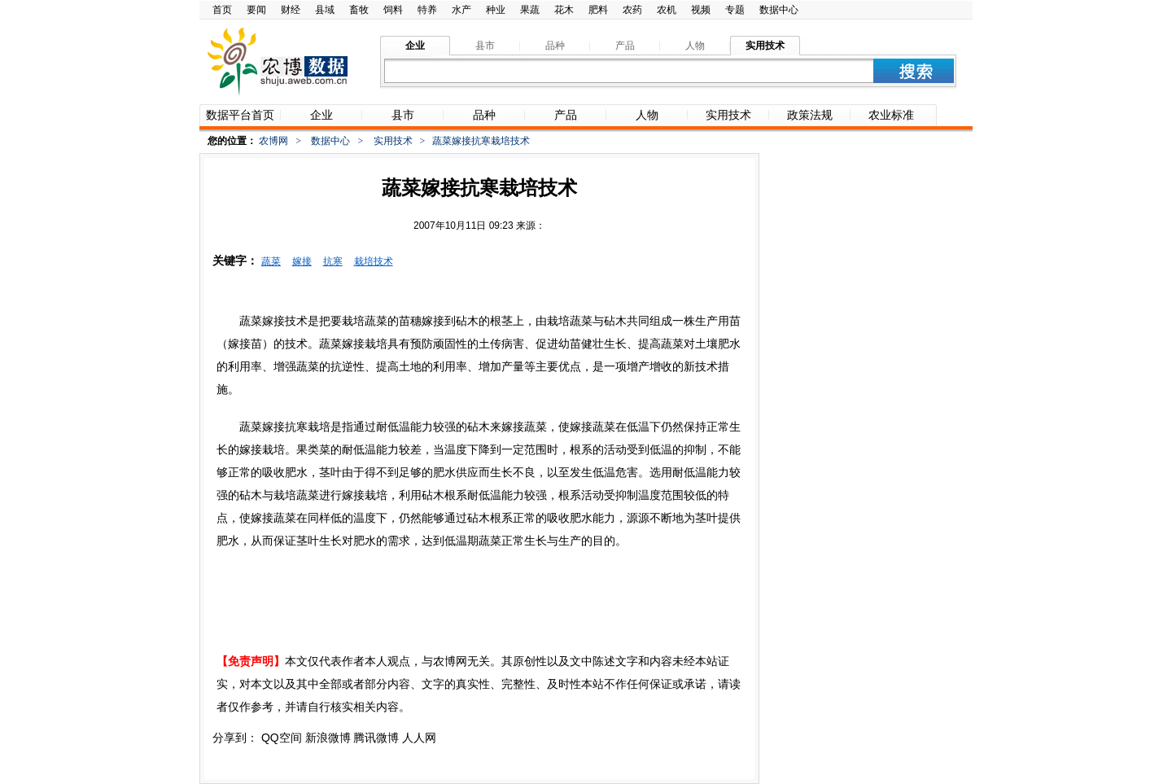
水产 (461, 9)
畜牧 (359, 9)
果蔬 (530, 9)
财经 (290, 9)
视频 (701, 9)
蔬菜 (271, 261)
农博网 (273, 141)
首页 (222, 9)
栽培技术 (373, 261)
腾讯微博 (376, 737)
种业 (495, 9)
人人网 (419, 737)
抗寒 (333, 261)
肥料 (598, 9)
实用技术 (393, 141)
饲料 (393, 9)
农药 (632, 9)
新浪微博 (328, 737)
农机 (666, 9)
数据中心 (778, 9)
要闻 (256, 9)
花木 (564, 9)
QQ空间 (281, 737)
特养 (427, 9)
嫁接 (302, 261)
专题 (735, 9)
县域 (325, 9)
